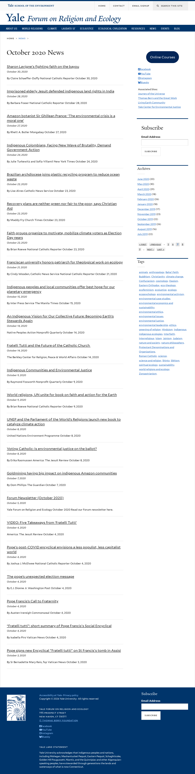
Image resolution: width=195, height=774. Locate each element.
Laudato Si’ (68, 28)
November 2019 (146, 214)
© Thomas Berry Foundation (58, 720)
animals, (143, 272)
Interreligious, (147, 338)
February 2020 (145, 199)
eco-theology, (168, 285)
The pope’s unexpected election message (40, 576)
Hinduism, (167, 329)
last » (160, 249)
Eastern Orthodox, (149, 285)
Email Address (150, 136)
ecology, (172, 289)
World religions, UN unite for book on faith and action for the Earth (62, 395)
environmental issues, (151, 316)
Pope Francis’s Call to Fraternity (32, 601)
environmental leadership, (153, 325)
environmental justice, (151, 320)
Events (165, 28)
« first (143, 244)
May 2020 (143, 184)
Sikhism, (175, 360)
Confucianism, (147, 280)
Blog (177, 28)
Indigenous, (180, 329)
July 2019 (142, 234)
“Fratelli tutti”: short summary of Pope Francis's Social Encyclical (59, 626)
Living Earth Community (151, 102)
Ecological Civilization (112, 28)
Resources (138, 28)
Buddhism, (145, 276)
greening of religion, (150, 329)
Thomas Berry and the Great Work (157, 98)
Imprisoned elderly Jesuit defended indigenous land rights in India (60, 91)
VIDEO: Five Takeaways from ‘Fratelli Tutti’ (42, 522)
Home (10, 38)
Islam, (159, 338)
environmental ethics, (151, 311)
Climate (52, 28)
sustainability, (167, 364)
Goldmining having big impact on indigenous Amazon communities (62, 473)
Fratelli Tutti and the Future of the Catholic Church (48, 345)
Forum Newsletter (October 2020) (35, 498)
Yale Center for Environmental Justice (159, 106)
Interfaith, (169, 334)
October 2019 (145, 219)
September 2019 (146, 224)
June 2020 (143, 179)
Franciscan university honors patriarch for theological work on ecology (65, 262)
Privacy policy (70, 695)
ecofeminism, (146, 289)
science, (162, 356)
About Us (11, 28)
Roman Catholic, (148, 356)
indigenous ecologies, (151, 334)
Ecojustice (86, 28)
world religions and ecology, (154, 369)
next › (150, 249)
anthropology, (157, 272)
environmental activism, (170, 294)
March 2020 (144, 194)
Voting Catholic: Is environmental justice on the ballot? (52, 449)
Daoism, (173, 280)
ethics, (173, 325)
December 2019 (146, 209)
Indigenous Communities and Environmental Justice (49, 370)
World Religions (32, 28)
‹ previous (155, 244)
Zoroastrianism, (148, 373)
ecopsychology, (147, 294)
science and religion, (150, 360)
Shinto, (166, 360)
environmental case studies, (155, 298)
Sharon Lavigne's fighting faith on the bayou (43, 66)
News (153, 28)
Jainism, (167, 338)
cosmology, (162, 280)
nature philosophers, (172, 342)
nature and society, (150, 342)
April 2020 (143, 189)
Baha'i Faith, (172, 272)
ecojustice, (161, 289)
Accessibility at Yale (50, 695)
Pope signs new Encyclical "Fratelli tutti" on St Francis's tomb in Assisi (64, 650)
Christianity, (158, 276)
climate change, (175, 276)
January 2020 (145, 204)
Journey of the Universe (151, 93)
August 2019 (144, 229)
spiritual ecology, (148, 364)
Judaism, (178, 338)
